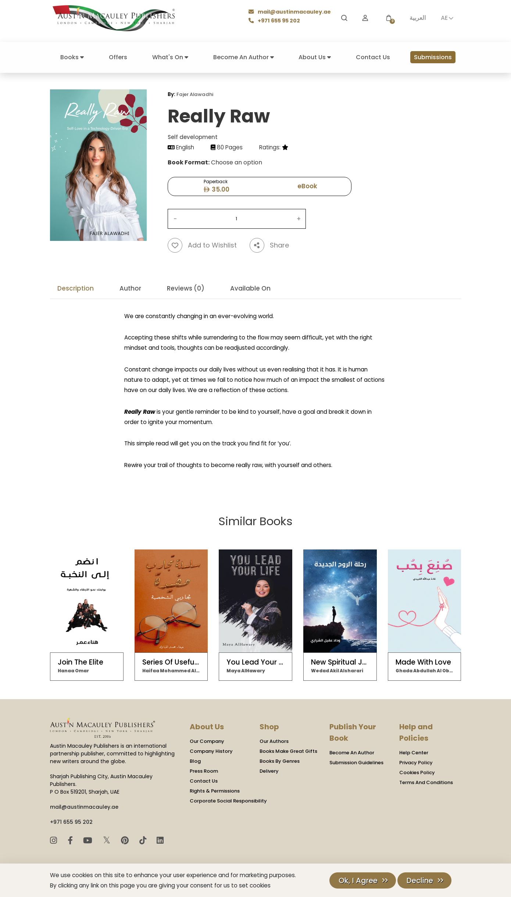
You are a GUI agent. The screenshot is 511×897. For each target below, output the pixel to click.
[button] (388, 18)
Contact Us (373, 57)
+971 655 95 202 (274, 21)
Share (269, 245)
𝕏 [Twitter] (108, 839)
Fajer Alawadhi (194, 94)
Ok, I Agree (358, 880)
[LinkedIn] (160, 840)
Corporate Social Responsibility (228, 800)
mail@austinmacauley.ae (290, 12)
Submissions (433, 57)
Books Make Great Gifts (288, 750)
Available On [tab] (250, 288)
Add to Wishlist (202, 245)
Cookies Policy (417, 771)
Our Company (207, 740)
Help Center (413, 751)
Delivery (269, 770)
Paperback (215, 186)
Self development (193, 137)
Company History (211, 750)
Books (72, 57)
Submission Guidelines (356, 761)
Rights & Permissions (215, 790)
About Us (315, 57)
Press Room (204, 770)
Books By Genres (280, 760)
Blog (195, 760)
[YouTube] (88, 840)
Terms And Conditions (426, 781)
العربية (418, 18)
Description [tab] (75, 288)
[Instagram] (54, 840)
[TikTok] (144, 840)
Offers (118, 57)
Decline (420, 880)
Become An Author (243, 57)
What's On (170, 57)
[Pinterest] (126, 840)
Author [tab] (130, 288)
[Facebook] (71, 840)
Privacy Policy (416, 761)
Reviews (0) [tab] (185, 288)
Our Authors (274, 740)
